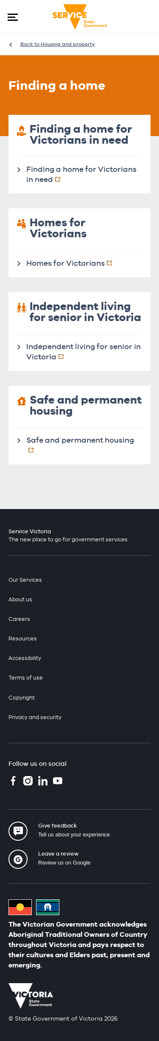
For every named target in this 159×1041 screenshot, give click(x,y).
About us (20, 599)
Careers (19, 619)
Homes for (73, 262)
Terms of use (25, 677)
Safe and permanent (84, 445)
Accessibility (24, 658)
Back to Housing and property (57, 44)
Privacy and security (34, 717)
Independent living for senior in (83, 351)
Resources (22, 638)
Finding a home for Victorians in (81, 174)
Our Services (25, 580)
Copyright (21, 697)
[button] (12, 17)
